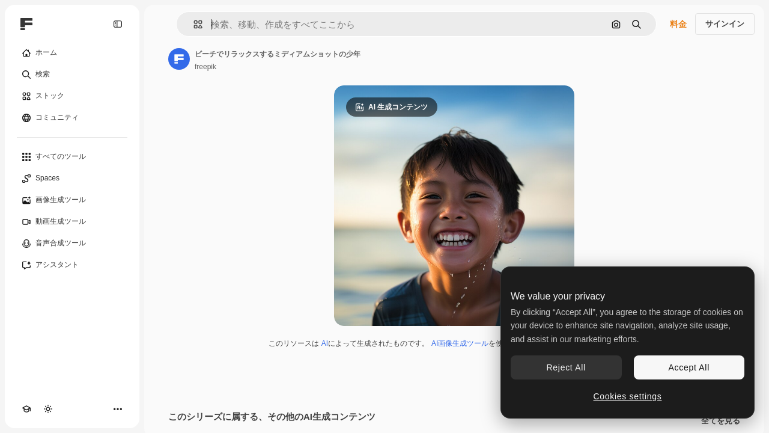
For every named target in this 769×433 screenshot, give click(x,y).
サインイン (724, 23)
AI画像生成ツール (459, 343)
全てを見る (720, 421)
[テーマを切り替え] (48, 409)
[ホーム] (72, 53)
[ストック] (72, 96)
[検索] (72, 74)
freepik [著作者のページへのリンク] (205, 67)
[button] (193, 24)
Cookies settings (628, 396)
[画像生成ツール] (72, 200)
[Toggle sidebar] (117, 24)
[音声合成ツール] (72, 243)
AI (324, 343)
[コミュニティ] (72, 117)
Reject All (566, 367)
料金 (678, 24)
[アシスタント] (72, 265)
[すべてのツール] (72, 157)
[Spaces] (72, 178)
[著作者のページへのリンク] (179, 59)
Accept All (689, 367)
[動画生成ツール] (72, 222)
